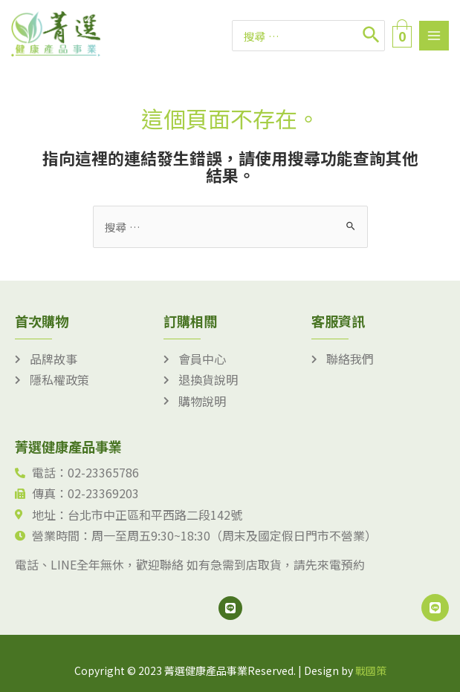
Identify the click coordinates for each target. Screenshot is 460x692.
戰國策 (370, 670)
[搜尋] (372, 35)
